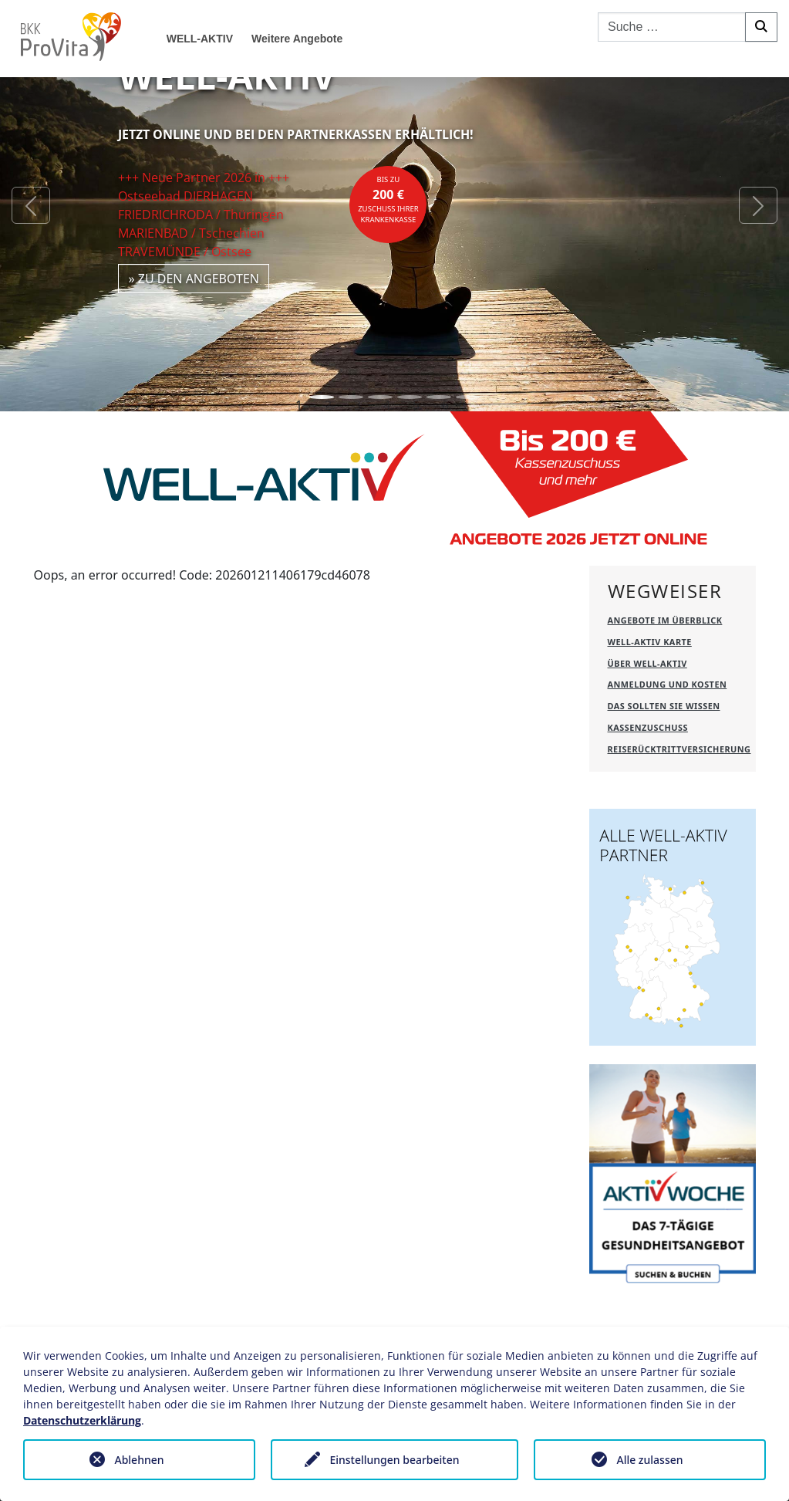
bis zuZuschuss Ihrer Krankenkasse (388, 199)
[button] (31, 205)
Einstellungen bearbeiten (394, 1459)
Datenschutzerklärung (82, 1420)
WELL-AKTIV (200, 38)
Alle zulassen (649, 1459)
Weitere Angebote (296, 38)
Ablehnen (139, 1459)
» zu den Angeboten (193, 278)
